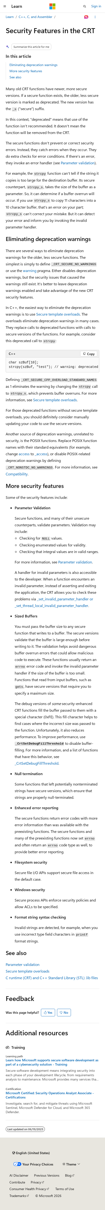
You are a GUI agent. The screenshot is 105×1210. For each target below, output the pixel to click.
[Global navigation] (4, 6)
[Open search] (84, 6)
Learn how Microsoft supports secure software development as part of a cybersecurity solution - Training (52, 1062)
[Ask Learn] (86, 17)
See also (15, 77)
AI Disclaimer (18, 1175)
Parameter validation (78, 162)
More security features (25, 71)
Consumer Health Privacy (27, 1189)
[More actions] (95, 17)
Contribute (17, 1182)
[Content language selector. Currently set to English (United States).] (31, 1153)
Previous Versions (46, 1175)
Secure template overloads (58, 314)
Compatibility (17, 473)
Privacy (36, 1182)
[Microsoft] (52, 6)
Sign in (96, 6)
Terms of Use (64, 1189)
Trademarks (17, 1195)
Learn (10, 16)
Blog (68, 1175)
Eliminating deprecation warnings (33, 65)
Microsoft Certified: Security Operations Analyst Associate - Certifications (50, 1095)
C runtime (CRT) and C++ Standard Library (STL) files (52, 977)
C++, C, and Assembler (35, 16)
